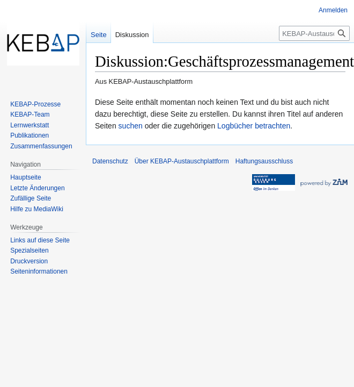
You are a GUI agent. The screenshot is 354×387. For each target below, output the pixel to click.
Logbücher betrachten (253, 125)
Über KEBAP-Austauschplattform (182, 161)
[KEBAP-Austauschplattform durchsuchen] (314, 33)
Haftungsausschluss (264, 161)
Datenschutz (110, 161)
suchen (131, 125)
